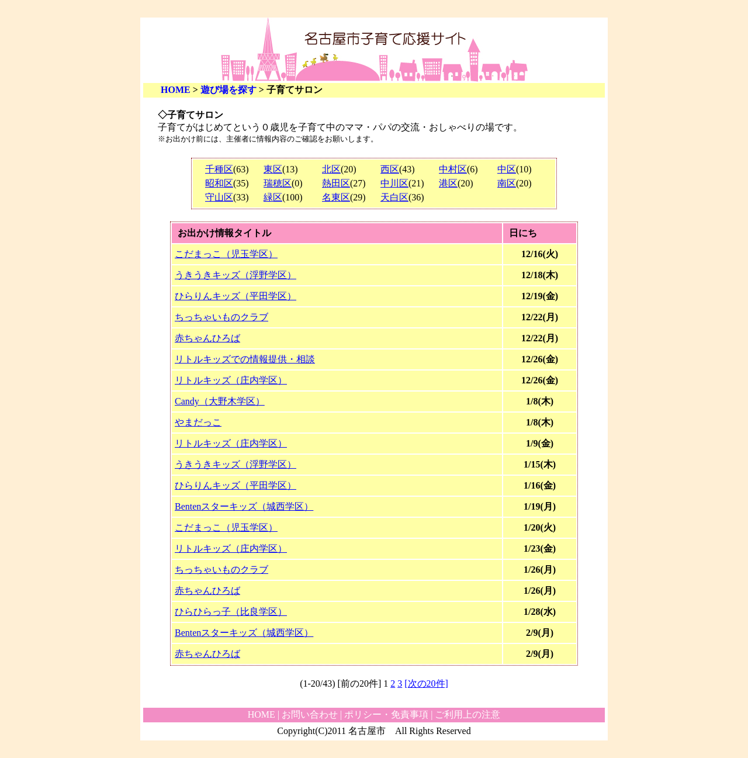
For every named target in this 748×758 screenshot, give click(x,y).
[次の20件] (426, 683)
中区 (506, 169)
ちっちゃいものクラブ (221, 317)
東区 (273, 169)
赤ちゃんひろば (207, 338)
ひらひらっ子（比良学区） (231, 612)
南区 (506, 183)
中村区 (453, 169)
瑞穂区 (278, 183)
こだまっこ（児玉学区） (226, 254)
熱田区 (336, 183)
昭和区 (219, 183)
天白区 (394, 197)
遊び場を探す (228, 90)
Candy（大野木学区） (220, 401)
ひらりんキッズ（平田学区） (235, 296)
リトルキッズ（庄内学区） (231, 380)
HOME (176, 90)
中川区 (394, 183)
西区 (389, 169)
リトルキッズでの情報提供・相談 (245, 359)
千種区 (219, 169)
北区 (331, 169)
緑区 (273, 197)
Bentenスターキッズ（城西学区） (244, 506)
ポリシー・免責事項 (386, 714)
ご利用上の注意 (467, 714)
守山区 (219, 197)
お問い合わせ (310, 714)
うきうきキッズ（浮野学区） (235, 275)
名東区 (336, 197)
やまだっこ (198, 422)
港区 (448, 183)
